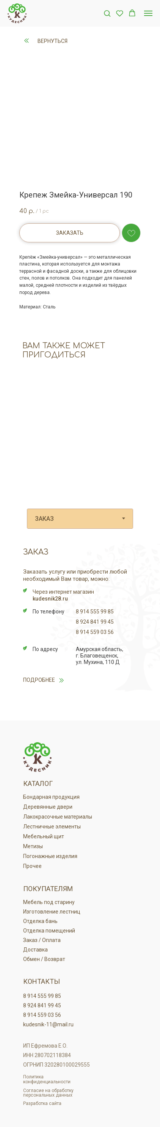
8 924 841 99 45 (95, 622)
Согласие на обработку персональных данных (48, 1093)
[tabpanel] (80, 630)
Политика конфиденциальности (47, 1079)
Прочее (32, 866)
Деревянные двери (47, 807)
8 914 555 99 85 (95, 612)
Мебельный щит (43, 836)
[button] (107, 13)
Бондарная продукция (51, 797)
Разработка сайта (42, 1103)
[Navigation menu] (148, 13)
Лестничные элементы (52, 827)
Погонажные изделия (50, 856)
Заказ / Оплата (42, 940)
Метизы (33, 846)
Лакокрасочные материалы (57, 817)
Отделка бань (40, 921)
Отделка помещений (49, 931)
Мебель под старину (49, 902)
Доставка (35, 950)
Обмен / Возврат (44, 959)
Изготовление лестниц (51, 912)
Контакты (41, 981)
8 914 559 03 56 (95, 632)
